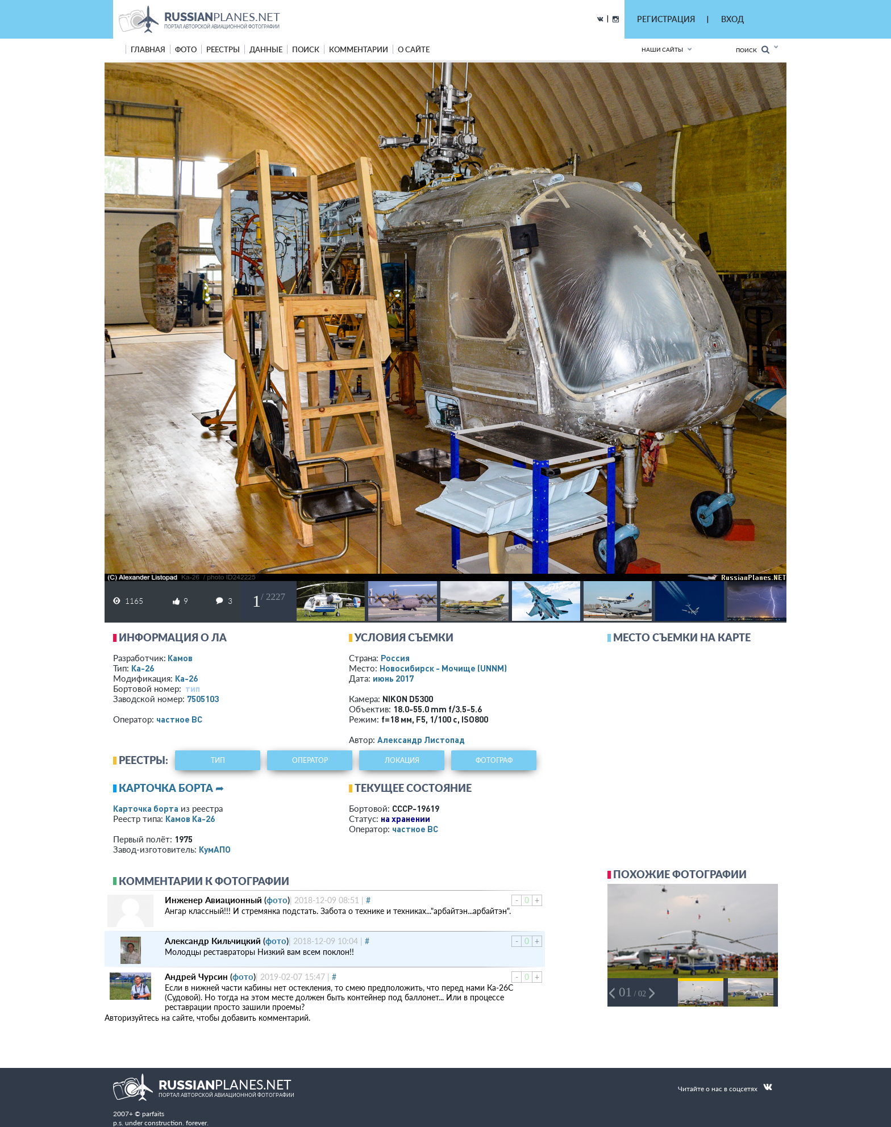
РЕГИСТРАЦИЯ (666, 19)
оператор (310, 760)
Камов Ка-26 (190, 818)
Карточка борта (145, 808)
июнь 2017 (393, 678)
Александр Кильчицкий (213, 941)
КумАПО (215, 849)
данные (265, 49)
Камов (180, 658)
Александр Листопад (421, 739)
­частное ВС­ (179, 719)
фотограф (494, 760)
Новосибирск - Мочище (443, 668)
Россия (395, 658)
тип (192, 688)
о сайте (414, 49)
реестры (223, 49)
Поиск (752, 49)
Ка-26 (142, 668)
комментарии (358, 49)
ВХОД (732, 19)
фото (186, 49)
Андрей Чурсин (196, 976)
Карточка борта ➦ (171, 788)
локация (402, 760)
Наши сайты (662, 49)
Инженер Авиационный (213, 900)
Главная (148, 49)
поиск (305, 49)
